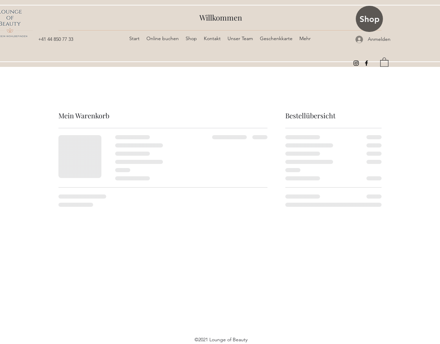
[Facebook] (366, 63)
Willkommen (220, 17)
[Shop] (369, 19)
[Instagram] (356, 63)
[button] (384, 62)
